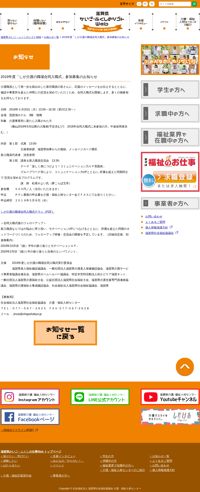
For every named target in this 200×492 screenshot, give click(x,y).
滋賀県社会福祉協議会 (159, 233)
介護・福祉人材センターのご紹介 (187, 22)
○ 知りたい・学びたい (15, 456)
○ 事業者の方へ (60, 475)
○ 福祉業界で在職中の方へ (117, 465)
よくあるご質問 (155, 222)
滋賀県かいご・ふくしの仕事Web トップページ (31, 451)
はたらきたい (63, 21)
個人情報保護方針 (156, 227)
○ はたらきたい (10, 465)
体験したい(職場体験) (39, 22)
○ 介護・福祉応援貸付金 (16, 475)
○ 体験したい (9, 460)
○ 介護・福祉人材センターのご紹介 (122, 470)
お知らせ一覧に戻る (65, 333)
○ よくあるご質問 (161, 460)
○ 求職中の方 (108, 460)
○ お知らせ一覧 (159, 456)
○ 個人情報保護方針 (162, 470)
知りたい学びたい (12, 22)
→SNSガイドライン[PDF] (17, 430)
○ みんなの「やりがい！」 (67, 460)
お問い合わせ (153, 216)
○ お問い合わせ (159, 465)
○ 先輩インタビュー (63, 456)
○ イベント (57, 465)
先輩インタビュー (141, 22)
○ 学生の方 (107, 456)
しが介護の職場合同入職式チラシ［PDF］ (28, 211)
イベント (164, 21)
